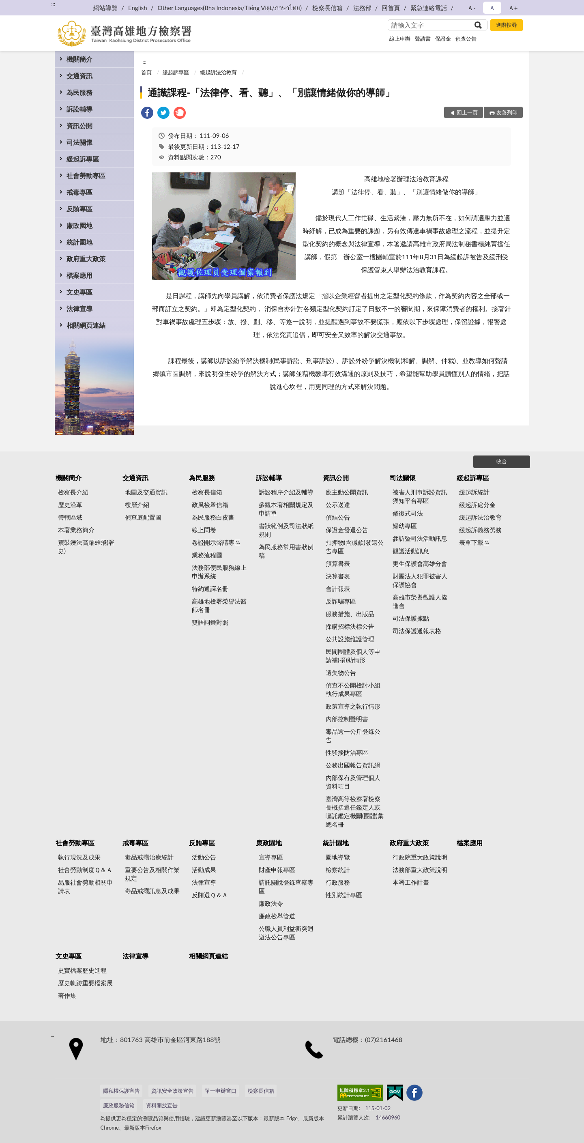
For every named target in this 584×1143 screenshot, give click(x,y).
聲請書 (423, 38)
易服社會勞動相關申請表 (85, 886)
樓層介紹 (137, 504)
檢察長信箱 (327, 7)
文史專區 (79, 292)
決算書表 (338, 576)
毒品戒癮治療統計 (149, 857)
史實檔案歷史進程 (82, 970)
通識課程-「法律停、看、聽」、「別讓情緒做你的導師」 (271, 92)
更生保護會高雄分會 (420, 563)
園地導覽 (338, 857)
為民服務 (79, 92)
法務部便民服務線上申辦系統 (219, 572)
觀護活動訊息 (411, 550)
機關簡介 (79, 59)
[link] (147, 114)
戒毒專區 (79, 192)
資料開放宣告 (162, 1105)
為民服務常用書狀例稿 (286, 551)
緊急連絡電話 (428, 7)
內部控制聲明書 (347, 718)
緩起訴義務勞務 (480, 529)
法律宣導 (79, 308)
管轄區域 (70, 517)
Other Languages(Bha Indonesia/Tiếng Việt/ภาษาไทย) (229, 7)
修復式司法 (408, 513)
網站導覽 (105, 7)
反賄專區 (79, 209)
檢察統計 (338, 869)
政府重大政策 (86, 258)
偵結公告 (338, 517)
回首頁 (391, 7)
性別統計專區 (344, 894)
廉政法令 (271, 903)
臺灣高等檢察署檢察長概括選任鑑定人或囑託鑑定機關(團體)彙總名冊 (355, 811)
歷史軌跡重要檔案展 (85, 982)
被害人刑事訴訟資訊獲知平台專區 (420, 496)
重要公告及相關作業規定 (152, 874)
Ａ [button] (492, 7)
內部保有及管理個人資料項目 (353, 782)
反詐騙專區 (341, 601)
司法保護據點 (411, 618)
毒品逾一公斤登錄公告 (353, 735)
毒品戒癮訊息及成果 (152, 890)
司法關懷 (79, 142)
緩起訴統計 (474, 492)
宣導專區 (271, 857)
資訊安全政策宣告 (172, 1090)
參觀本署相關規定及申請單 (286, 509)
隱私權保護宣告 (121, 1090)
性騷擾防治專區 (347, 752)
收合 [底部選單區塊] (501, 461)
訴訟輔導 (79, 109)
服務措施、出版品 (350, 613)
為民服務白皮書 (213, 517)
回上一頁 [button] (467, 112)
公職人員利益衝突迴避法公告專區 (286, 933)
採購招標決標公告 (350, 626)
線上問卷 (204, 529)
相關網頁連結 (86, 325)
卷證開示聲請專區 (216, 542)
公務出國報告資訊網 (353, 765)
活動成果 (204, 869)
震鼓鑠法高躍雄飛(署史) (86, 546)
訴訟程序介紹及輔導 (286, 492)
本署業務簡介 (76, 529)
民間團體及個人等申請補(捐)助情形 (353, 656)
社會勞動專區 (86, 175)
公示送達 (338, 504)
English (137, 7)
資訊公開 (79, 125)
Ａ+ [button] (513, 7)
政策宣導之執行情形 (353, 706)
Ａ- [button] (471, 7)
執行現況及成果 (79, 857)
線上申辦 (399, 38)
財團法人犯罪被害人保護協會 (420, 580)
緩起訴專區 (83, 159)
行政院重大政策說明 (420, 857)
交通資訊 (79, 75)
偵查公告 (466, 38)
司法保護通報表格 (417, 630)
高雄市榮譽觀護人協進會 (420, 601)
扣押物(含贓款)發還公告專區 (355, 546)
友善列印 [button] (506, 112)
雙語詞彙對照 (210, 622)
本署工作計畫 (411, 882)
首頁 (146, 72)
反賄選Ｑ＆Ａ (210, 894)
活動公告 (204, 857)
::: (53, 4)
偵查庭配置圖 (143, 517)
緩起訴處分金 (477, 504)
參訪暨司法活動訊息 (420, 538)
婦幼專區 (405, 525)
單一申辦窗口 (220, 1090)
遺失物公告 (341, 672)
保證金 (443, 38)
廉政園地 (79, 225)
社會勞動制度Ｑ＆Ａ (85, 869)
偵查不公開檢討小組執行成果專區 (353, 689)
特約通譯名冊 (210, 588)
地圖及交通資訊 (146, 492)
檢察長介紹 (73, 492)
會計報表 (338, 588)
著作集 (67, 995)
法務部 (362, 7)
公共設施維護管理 (350, 638)
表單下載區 (474, 542)
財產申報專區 (277, 869)
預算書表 (338, 563)
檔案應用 (79, 275)
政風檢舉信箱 (210, 504)
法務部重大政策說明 (420, 869)
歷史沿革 (70, 504)
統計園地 (79, 242)
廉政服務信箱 (119, 1105)
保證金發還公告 (347, 529)
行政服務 (338, 882)
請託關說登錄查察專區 (286, 886)
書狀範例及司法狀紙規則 (286, 530)
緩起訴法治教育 (218, 72)
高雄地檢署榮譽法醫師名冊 (219, 605)
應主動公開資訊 (347, 492)
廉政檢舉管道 (277, 916)
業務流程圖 (207, 555)
